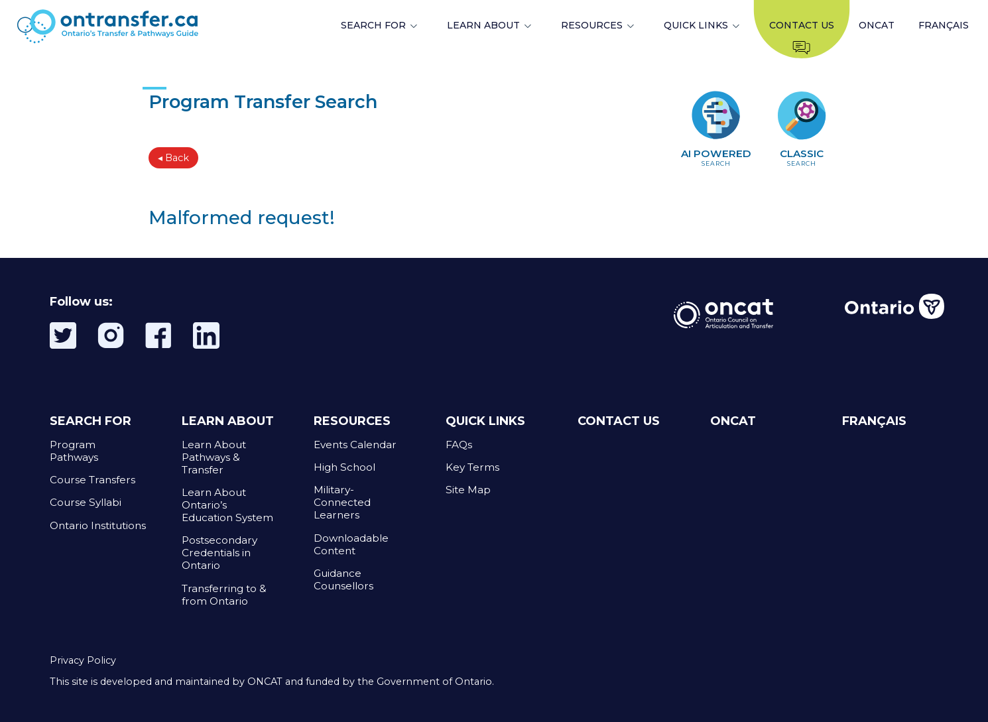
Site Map (468, 489)
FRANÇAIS (943, 25)
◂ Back (173, 158)
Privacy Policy (83, 660)
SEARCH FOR (373, 25)
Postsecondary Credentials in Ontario (219, 553)
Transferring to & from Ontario (224, 594)
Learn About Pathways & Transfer (214, 457)
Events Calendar (355, 444)
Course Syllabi (85, 502)
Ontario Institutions (98, 525)
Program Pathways (74, 450)
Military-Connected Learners (342, 502)
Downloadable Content (351, 544)
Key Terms (472, 467)
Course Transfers (92, 479)
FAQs (459, 444)
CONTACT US (619, 421)
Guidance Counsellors (343, 579)
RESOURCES (592, 25)
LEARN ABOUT (483, 25)
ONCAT (877, 25)
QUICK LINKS (696, 25)
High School (344, 467)
